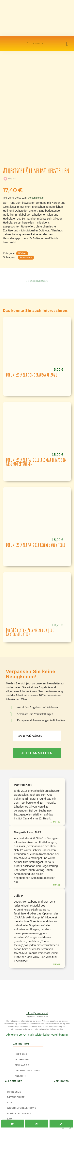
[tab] (12, 1124)
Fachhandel (23, 1059)
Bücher (22, 253)
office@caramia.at (37, 1013)
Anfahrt (20, 1076)
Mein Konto (61, 1081)
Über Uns (21, 1054)
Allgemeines (13, 1081)
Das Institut (21, 1044)
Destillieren (26, 257)
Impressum (14, 1092)
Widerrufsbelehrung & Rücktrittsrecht (21, 1110)
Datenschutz (16, 1097)
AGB (9, 1102)
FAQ (9, 1119)
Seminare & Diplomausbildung (27, 1068)
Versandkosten (36, 197)
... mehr (55, 822)
